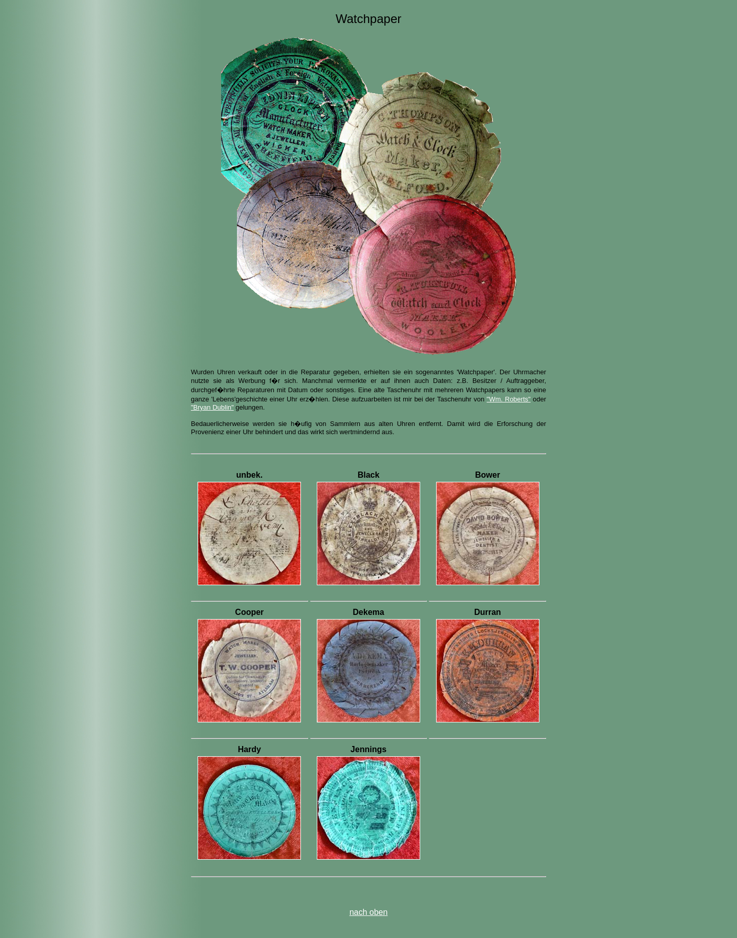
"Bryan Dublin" (212, 407)
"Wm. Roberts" (509, 399)
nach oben (369, 912)
